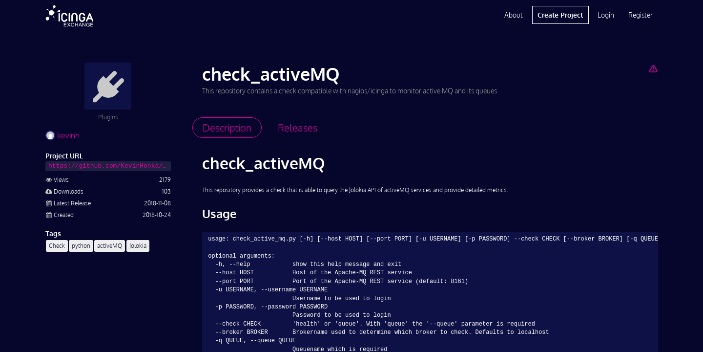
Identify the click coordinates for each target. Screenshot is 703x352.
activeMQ (109, 245)
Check (57, 245)
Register (640, 15)
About (513, 15)
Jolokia (137, 245)
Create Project (560, 15)
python (81, 245)
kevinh (62, 135)
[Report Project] (653, 68)
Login (606, 15)
